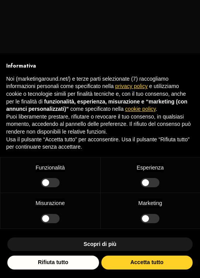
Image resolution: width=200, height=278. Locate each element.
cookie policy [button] (140, 109)
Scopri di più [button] (100, 244)
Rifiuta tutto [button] (53, 262)
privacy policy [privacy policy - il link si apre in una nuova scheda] (131, 86)
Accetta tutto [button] (147, 262)
